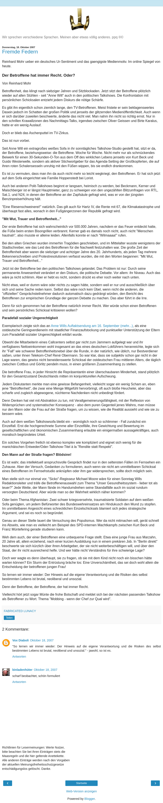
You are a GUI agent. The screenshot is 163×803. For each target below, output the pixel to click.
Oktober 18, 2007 (41, 640)
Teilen (9, 617)
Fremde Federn (20, 51)
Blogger (89, 798)
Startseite (81, 783)
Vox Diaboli (20, 640)
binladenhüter (22, 669)
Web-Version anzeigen (81, 791)
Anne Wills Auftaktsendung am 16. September (92, 326)
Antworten (19, 656)
